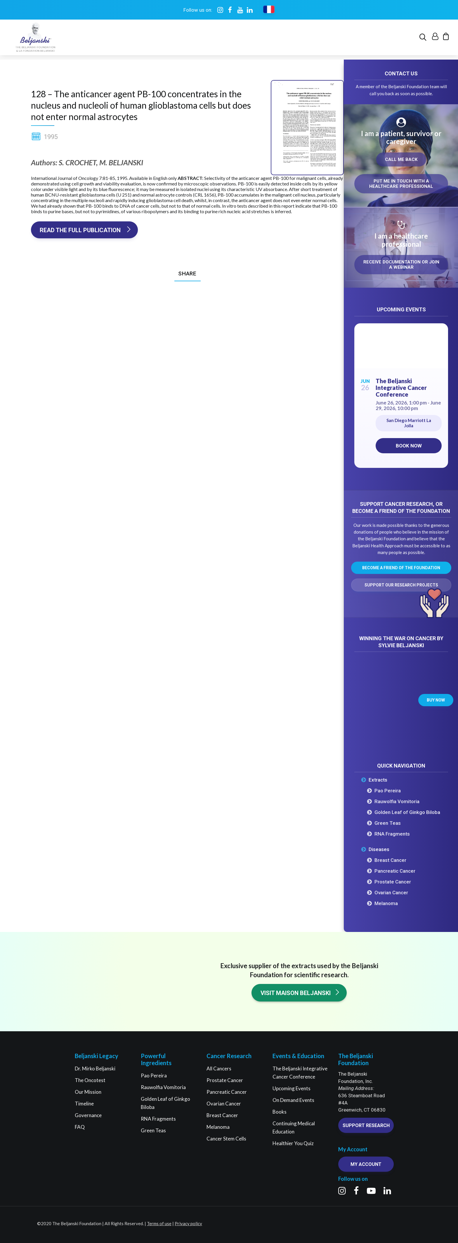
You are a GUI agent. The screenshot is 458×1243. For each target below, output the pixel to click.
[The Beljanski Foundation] (34, 39)
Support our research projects (401, 585)
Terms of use (159, 1223)
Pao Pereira (387, 791)
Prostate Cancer (392, 882)
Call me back (401, 159)
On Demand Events (293, 1100)
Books (280, 1112)
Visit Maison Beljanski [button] (300, 993)
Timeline (84, 1103)
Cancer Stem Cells (226, 1139)
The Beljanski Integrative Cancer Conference (401, 388)
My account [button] (366, 1164)
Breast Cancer (390, 860)
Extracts (378, 780)
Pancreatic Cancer (394, 871)
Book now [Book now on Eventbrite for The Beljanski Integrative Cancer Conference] (409, 446)
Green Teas (387, 823)
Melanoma (386, 904)
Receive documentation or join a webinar (401, 265)
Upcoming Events (291, 1088)
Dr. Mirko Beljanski (95, 1068)
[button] (424, 40)
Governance (88, 1115)
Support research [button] (366, 1125)
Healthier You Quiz (293, 1143)
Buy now (436, 700)
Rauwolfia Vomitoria (396, 802)
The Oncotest (90, 1080)
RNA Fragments (392, 834)
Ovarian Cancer (391, 893)
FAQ (80, 1127)
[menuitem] (424, 40)
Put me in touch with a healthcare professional (401, 184)
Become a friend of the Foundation (401, 568)
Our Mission (88, 1092)
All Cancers (219, 1068)
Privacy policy (188, 1223)
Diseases (379, 850)
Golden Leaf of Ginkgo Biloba (407, 812)
